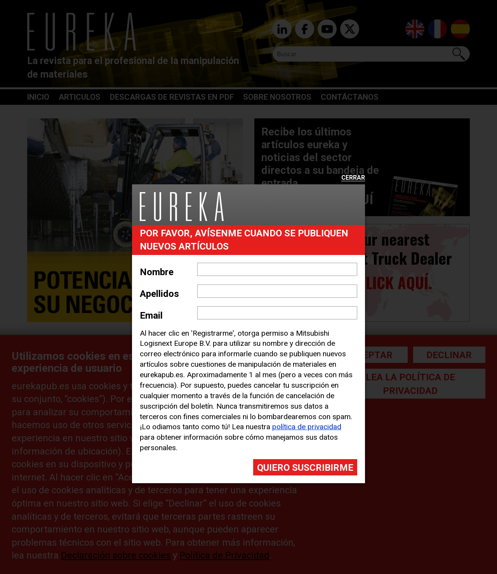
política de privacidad (306, 426)
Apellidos (159, 293)
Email (151, 315)
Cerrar (353, 178)
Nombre (157, 272)
